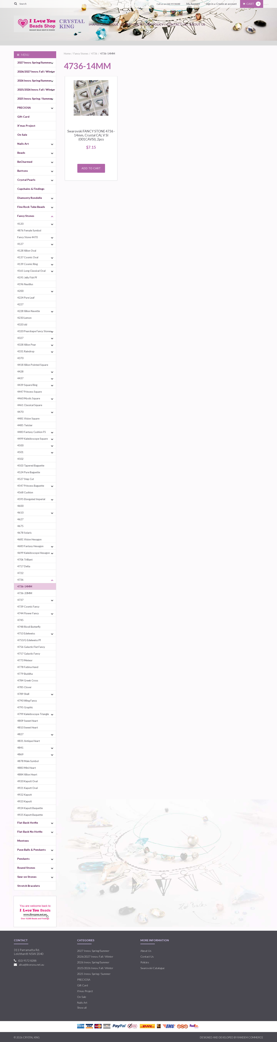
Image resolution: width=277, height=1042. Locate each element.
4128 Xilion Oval (26, 250)
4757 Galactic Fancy (28, 653)
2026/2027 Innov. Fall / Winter (36, 71)
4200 (20, 290)
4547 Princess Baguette (30, 485)
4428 (20, 371)
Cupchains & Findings (30, 188)
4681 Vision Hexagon (29, 539)
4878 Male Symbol (28, 761)
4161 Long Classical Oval (31, 270)
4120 (20, 223)
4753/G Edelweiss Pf (29, 640)
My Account (193, 3)
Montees (23, 840)
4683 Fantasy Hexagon (30, 546)
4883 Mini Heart (26, 767)
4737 (20, 599)
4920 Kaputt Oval (27, 781)
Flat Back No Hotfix (30, 831)
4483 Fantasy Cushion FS (31, 431)
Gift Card (23, 116)
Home (67, 53)
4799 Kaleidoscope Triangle (33, 714)
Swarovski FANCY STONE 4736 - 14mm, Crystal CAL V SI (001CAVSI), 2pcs (91, 135)
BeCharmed (24, 161)
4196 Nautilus (25, 284)
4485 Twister (25, 425)
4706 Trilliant (25, 559)
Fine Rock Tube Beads (31, 206)
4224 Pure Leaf (25, 297)
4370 (20, 358)
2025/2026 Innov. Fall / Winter (36, 89)
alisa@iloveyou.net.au (31, 964)
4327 (20, 337)
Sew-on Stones (27, 876)
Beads (21, 152)
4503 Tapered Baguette (30, 465)
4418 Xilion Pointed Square (32, 364)
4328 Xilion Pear (26, 344)
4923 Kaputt (24, 801)
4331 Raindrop (25, 351)
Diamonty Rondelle (29, 197)
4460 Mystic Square (28, 398)
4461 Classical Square (29, 405)
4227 (20, 304)
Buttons (22, 170)
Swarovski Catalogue (152, 968)
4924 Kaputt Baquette (30, 808)
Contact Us (176, 24)
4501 (20, 452)
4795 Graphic (25, 707)
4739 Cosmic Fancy (28, 606)
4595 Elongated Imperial (31, 499)
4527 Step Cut (25, 479)
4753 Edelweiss (26, 633)
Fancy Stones (25, 215)
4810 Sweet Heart (27, 727)
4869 (20, 754)
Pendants (23, 858)
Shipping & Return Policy (143, 24)
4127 (20, 243)
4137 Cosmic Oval (27, 257)
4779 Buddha (25, 673)
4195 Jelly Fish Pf (27, 277)
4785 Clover (24, 687)
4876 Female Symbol (29, 230)
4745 (20, 620)
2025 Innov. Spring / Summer (35, 98)
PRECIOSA (24, 107)
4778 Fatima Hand (27, 667)
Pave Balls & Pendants (31, 849)
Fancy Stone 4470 (27, 237)
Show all (82, 1007)
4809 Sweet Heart (27, 720)
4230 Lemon (24, 317)
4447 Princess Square (29, 391)
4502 (20, 458)
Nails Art (23, 143)
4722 (20, 573)
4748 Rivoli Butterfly (29, 626)
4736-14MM (24, 586)
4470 (20, 411)
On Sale (22, 134)
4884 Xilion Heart (27, 774)
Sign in (209, 3)
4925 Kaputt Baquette (30, 814)
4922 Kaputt (24, 794)
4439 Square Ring (27, 384)
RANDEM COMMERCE (250, 1037)
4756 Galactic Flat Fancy (31, 646)
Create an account (226, 3)
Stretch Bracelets (28, 885)
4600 (20, 505)
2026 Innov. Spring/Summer (34, 80)
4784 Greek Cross (27, 680)
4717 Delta (23, 566)
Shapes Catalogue (103, 24)
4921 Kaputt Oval (27, 787)
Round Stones (26, 867)
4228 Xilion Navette (28, 311)
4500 (20, 445)
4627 (20, 519)
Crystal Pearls (26, 179)
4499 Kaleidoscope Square (32, 438)
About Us (197, 24)
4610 (20, 512)
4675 (20, 526)
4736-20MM (24, 593)
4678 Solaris (24, 532)
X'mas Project (26, 125)
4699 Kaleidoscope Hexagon (33, 552)
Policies (144, 962)
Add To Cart (91, 168)
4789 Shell (23, 693)
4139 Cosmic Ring (27, 264)
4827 (20, 734)
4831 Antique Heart (28, 740)
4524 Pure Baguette (28, 472)
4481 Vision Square (28, 418)
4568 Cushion (25, 492)
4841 (20, 747)
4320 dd (22, 324)
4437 (20, 378)
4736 (20, 579)
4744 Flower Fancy (28, 613)
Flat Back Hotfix (27, 822)
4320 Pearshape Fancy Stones (34, 331)
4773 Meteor (25, 660)
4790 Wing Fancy (27, 700)
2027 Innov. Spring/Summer (34, 62)
